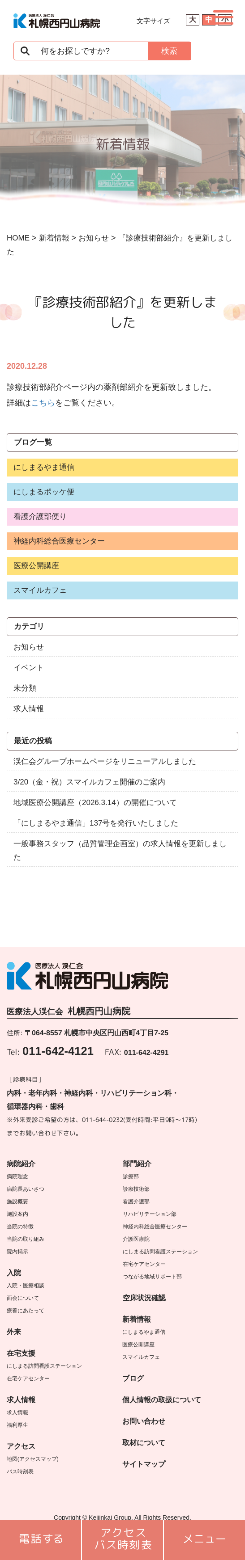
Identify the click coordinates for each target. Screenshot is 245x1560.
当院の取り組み (25, 1239)
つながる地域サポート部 (152, 1276)
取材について (143, 1442)
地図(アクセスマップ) (33, 1459)
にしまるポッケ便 (43, 492)
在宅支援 (21, 1353)
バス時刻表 (20, 1471)
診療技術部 (136, 1189)
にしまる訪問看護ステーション (44, 1366)
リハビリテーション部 (149, 1214)
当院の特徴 (20, 1226)
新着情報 (136, 1319)
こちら (43, 402)
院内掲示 (17, 1251)
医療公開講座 (36, 565)
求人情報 (28, 708)
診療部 (131, 1176)
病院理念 (17, 1176)
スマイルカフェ (40, 590)
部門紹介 (137, 1164)
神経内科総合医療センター (59, 541)
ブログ (133, 1378)
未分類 (24, 688)
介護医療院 (136, 1239)
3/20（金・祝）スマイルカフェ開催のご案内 (89, 782)
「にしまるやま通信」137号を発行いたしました (95, 823)
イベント (28, 667)
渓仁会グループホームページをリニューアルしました (104, 761)
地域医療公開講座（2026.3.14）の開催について (95, 802)
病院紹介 (21, 1164)
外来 (14, 1332)
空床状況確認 (144, 1298)
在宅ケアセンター (28, 1378)
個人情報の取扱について (161, 1400)
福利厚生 (17, 1425)
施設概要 (17, 1201)
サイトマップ (143, 1464)
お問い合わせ (143, 1421)
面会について (23, 1298)
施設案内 (17, 1214)
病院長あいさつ (25, 1189)
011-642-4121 (58, 1051)
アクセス (21, 1446)
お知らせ (28, 647)
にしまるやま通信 (43, 467)
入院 (14, 1273)
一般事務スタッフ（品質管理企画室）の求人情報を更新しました (120, 850)
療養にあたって (25, 1310)
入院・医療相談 (25, 1285)
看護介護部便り (40, 516)
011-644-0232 (102, 1119)
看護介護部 (136, 1201)
